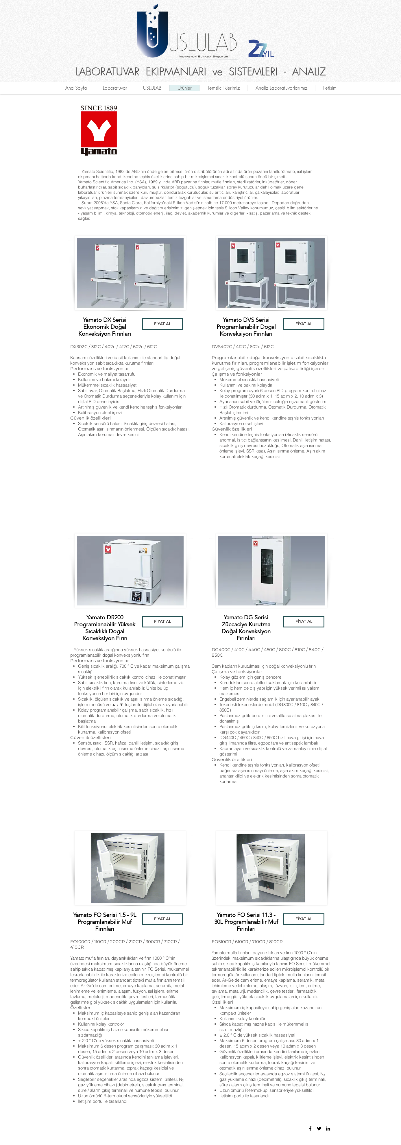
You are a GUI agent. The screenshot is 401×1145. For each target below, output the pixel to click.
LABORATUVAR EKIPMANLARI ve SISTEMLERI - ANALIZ (201, 72)
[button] (162, 324)
